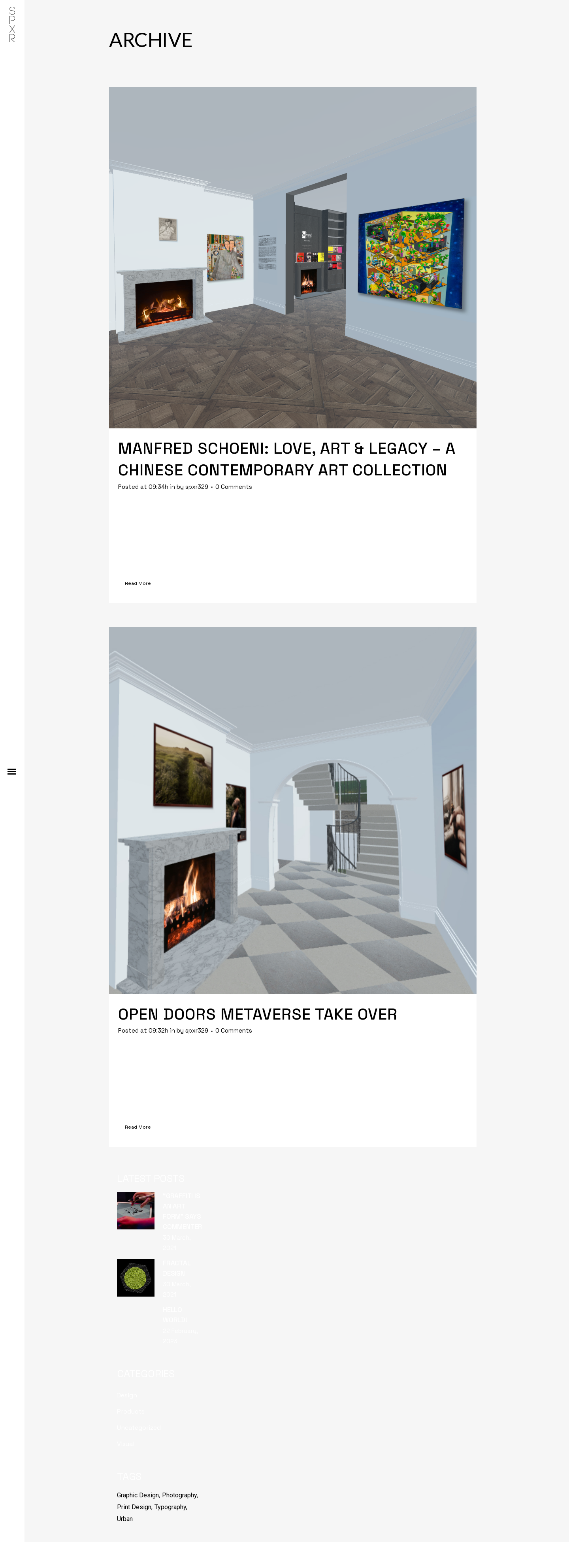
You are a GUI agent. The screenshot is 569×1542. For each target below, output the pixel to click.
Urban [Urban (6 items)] (125, 1519)
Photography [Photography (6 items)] (179, 1495)
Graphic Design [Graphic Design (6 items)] (138, 1495)
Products (131, 1411)
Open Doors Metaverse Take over (258, 1014)
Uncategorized (139, 1427)
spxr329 (196, 486)
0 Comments (233, 486)
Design (127, 1395)
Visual (125, 1444)
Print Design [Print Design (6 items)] (134, 1507)
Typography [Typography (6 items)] (170, 1507)
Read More (138, 583)
